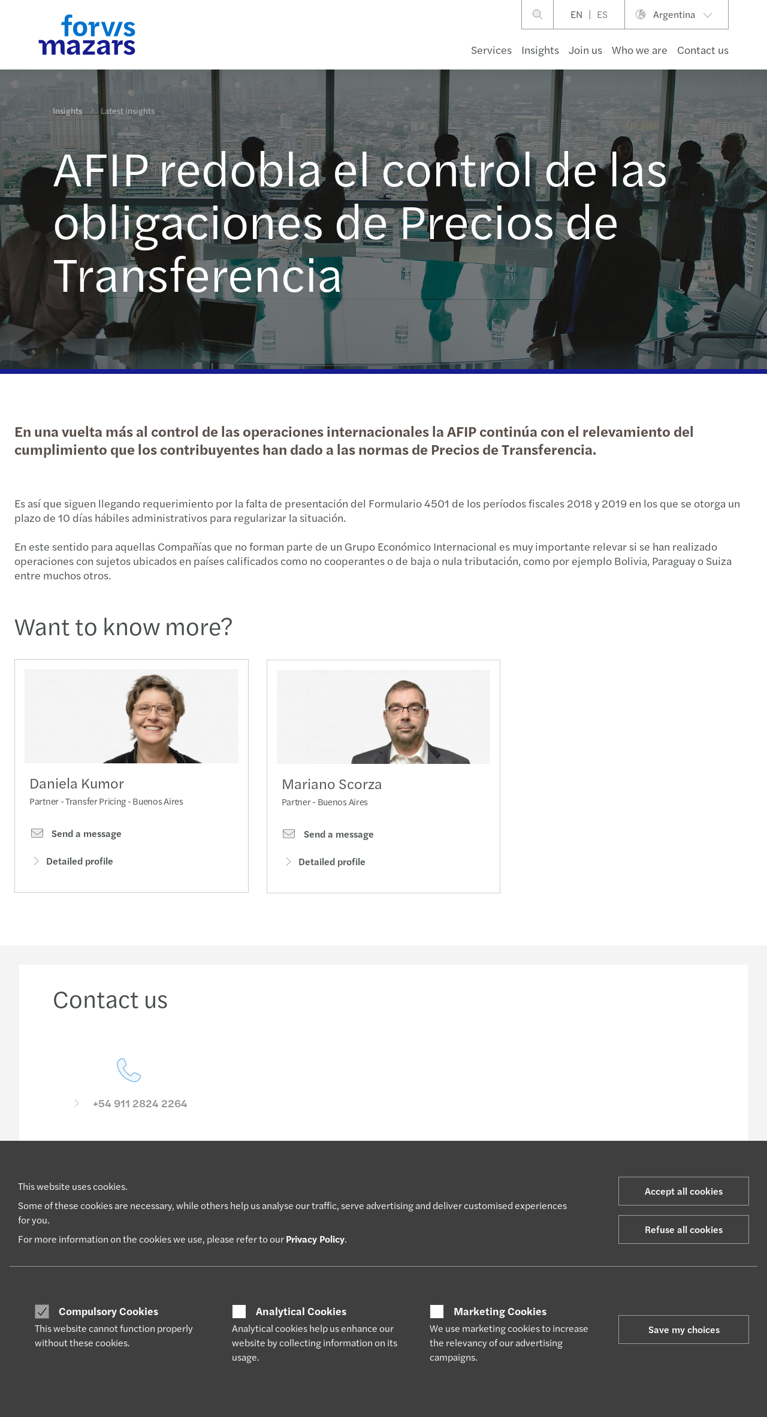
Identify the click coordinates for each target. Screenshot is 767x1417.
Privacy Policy (315, 1239)
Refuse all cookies (684, 1229)
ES (602, 14)
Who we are (640, 49)
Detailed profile (71, 864)
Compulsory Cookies (108, 1311)
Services (491, 49)
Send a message (75, 837)
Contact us (703, 49)
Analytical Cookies (301, 1311)
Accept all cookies (684, 1191)
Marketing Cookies (500, 1311)
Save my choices (684, 1329)
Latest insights (128, 102)
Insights (540, 49)
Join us (585, 49)
